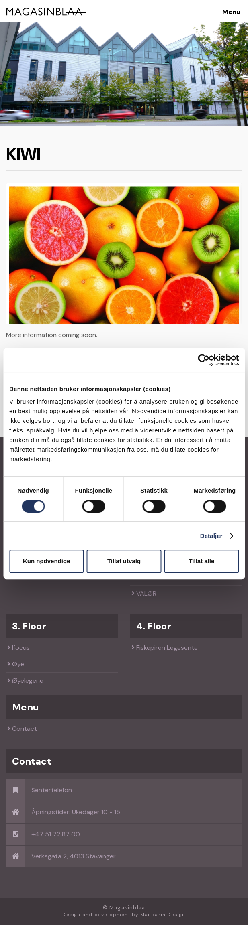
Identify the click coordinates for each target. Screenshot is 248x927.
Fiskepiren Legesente (164, 650)
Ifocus (18, 650)
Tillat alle (201, 561)
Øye (15, 667)
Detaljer (211, 535)
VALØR (143, 596)
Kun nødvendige (46, 561)
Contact (22, 731)
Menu (231, 12)
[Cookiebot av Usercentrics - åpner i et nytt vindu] (203, 360)
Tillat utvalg (124, 561)
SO (138, 580)
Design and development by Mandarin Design (123, 918)
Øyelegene (25, 683)
